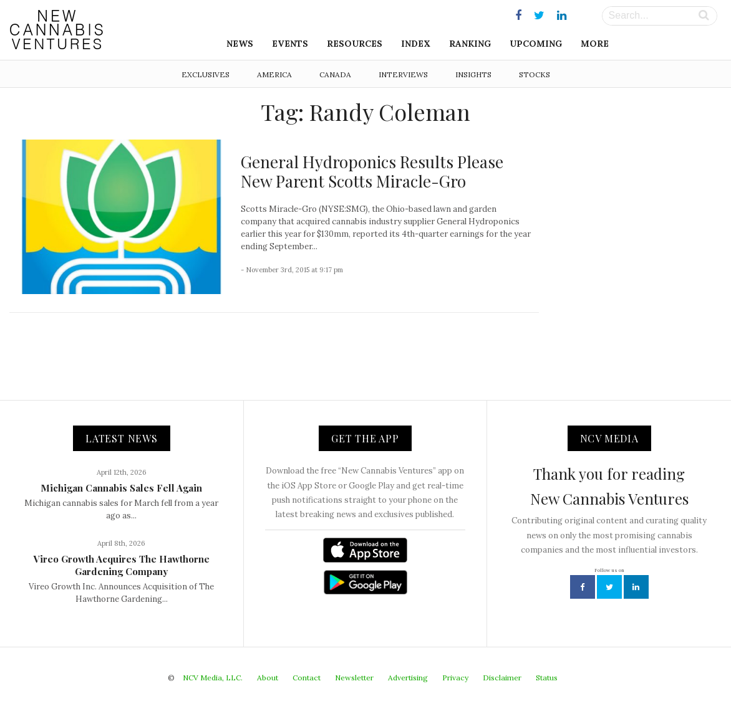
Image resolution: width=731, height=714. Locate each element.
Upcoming (536, 43)
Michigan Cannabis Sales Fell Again (121, 488)
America (274, 74)
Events (290, 43)
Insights (473, 74)
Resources (354, 43)
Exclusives (206, 74)
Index (415, 43)
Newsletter (354, 677)
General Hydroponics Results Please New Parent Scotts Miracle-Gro (372, 171)
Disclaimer (502, 677)
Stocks (534, 74)
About (267, 677)
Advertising (408, 677)
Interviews (403, 74)
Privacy (455, 677)
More (595, 43)
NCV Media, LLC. (213, 677)
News (239, 43)
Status (547, 677)
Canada (335, 74)
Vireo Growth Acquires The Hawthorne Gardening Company (122, 565)
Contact (307, 677)
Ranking (470, 43)
